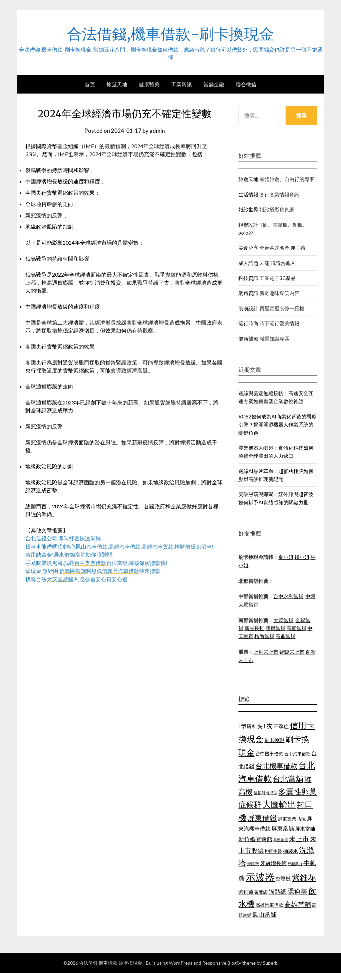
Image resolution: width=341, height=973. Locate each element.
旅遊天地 (117, 84)
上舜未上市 (265, 652)
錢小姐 (301, 557)
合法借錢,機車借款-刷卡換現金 (170, 34)
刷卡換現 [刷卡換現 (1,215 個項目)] (274, 740)
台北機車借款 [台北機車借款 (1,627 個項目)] (276, 765)
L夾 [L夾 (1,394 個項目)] (268, 726)
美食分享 (248, 248)
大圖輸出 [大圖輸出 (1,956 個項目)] (279, 804)
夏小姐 (285, 557)
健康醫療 (248, 339)
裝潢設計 (248, 308)
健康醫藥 (149, 84)
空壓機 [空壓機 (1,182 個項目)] (283, 878)
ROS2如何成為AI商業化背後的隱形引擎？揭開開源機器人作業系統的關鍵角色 (277, 424)
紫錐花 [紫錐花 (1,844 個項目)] (304, 877)
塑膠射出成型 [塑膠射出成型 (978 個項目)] (265, 793)
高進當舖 (285, 636)
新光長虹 (254, 628)
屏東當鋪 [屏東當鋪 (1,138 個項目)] (305, 829)
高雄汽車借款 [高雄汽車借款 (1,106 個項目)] (269, 905)
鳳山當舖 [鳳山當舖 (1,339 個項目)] (264, 914)
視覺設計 (248, 225)
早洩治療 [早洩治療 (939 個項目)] (280, 840)
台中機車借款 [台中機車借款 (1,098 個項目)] (269, 753)
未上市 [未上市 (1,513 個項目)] (299, 839)
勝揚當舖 (275, 628)
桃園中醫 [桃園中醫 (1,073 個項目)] (273, 851)
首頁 (90, 84)
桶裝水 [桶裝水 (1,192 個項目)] (290, 851)
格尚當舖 (264, 636)
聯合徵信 (246, 84)
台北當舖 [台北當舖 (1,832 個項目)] (288, 778)
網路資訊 (248, 293)
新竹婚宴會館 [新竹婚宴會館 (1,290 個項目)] (255, 839)
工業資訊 (181, 84)
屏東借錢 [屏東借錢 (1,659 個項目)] (262, 818)
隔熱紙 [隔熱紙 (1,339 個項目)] (277, 891)
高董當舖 (296, 628)
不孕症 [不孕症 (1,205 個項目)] (281, 726)
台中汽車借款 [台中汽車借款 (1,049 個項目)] (297, 753)
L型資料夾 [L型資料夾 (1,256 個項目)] (250, 726)
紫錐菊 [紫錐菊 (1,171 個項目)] (245, 892)
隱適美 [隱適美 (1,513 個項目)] (297, 891)
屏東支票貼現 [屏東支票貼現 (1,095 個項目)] (292, 819)
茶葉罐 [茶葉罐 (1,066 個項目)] (260, 892)
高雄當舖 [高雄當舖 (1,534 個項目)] (297, 904)
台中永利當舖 (288, 596)
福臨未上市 (291, 652)
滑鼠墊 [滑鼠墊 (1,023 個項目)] (253, 863)
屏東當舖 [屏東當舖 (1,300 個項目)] (282, 828)
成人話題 (248, 263)
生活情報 (248, 194)
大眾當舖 (283, 620)
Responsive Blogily (221, 963)
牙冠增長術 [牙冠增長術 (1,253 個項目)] (273, 863)
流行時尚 (248, 323)
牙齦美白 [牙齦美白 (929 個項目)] (295, 863)
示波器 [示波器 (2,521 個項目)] (260, 876)
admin (157, 130)
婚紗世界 (248, 209)
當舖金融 (213, 84)
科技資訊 (248, 278)
